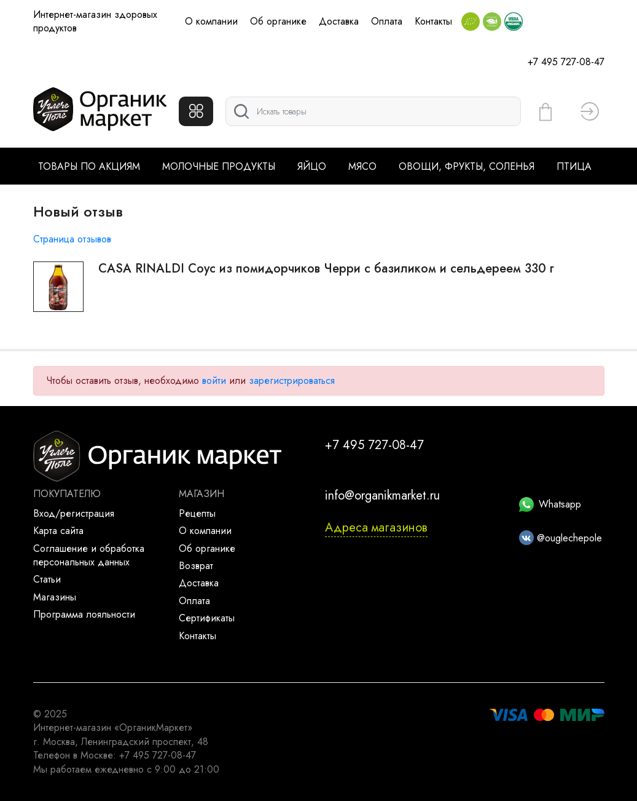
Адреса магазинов (376, 527)
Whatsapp (550, 504)
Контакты (433, 21)
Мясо (362, 166)
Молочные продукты (218, 166)
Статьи (47, 579)
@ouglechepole (560, 538)
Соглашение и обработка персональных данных (88, 555)
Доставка (339, 21)
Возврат (196, 566)
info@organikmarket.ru (382, 495)
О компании (211, 21)
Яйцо (311, 166)
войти (214, 380)
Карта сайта (58, 531)
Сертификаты (207, 618)
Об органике (278, 21)
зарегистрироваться (292, 380)
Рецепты (197, 513)
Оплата (386, 21)
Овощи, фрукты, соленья (466, 166)
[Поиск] (373, 111)
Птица (574, 166)
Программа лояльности (84, 614)
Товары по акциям (89, 166)
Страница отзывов (72, 239)
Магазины (54, 597)
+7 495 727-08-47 (566, 62)
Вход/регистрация (73, 513)
